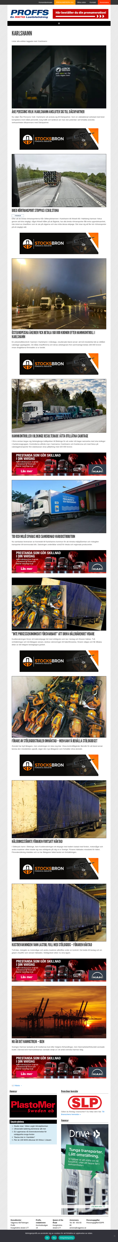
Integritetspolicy (66, 1238)
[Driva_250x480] (84, 1169)
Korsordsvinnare (45, 2)
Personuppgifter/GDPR (95, 1223)
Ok (47, 1238)
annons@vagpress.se (78, 1228)
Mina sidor (81, 2)
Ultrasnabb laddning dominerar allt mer (30, 1129)
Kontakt (93, 2)
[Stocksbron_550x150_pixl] (59, 139)
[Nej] (114, 1235)
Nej (54, 1238)
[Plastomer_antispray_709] (33, 1106)
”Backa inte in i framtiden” (24, 1137)
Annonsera (104, 2)
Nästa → (18, 1085)
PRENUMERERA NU (65, 2)
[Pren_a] (80, 14)
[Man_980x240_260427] (59, 464)
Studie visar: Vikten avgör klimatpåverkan (31, 1126)
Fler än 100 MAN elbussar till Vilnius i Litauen (32, 1140)
